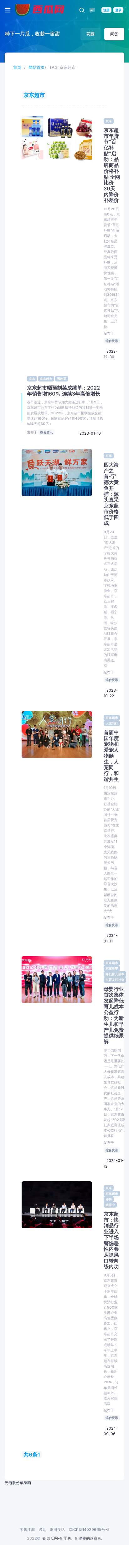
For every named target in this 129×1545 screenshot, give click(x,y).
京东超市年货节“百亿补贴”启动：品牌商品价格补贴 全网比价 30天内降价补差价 (112, 165)
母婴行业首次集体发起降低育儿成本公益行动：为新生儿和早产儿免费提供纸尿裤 (114, 1015)
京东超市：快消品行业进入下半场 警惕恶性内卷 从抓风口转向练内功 (111, 1240)
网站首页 (36, 67)
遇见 (42, 1529)
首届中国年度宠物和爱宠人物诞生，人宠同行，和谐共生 (111, 756)
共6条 (30, 1455)
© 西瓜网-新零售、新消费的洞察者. (72, 1538)
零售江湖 (27, 1529)
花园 (90, 33)
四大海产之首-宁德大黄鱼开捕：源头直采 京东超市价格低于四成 (111, 494)
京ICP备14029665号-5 (89, 1529)
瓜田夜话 (57, 1529)
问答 (114, 33)
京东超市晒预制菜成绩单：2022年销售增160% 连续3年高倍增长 (63, 391)
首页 (17, 67)
